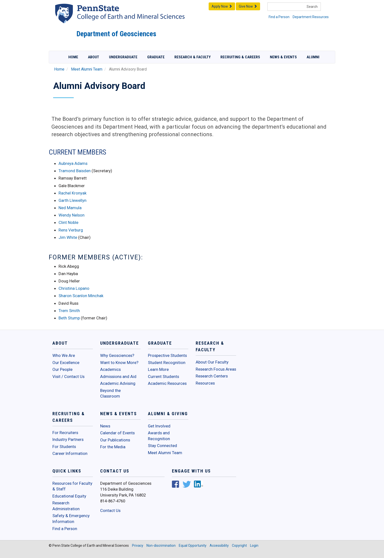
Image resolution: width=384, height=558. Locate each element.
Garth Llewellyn (72, 200)
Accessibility (219, 545)
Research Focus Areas (216, 369)
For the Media (112, 446)
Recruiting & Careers (240, 57)
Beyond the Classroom (110, 393)
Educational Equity (69, 496)
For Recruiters (65, 432)
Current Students (163, 376)
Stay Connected (162, 445)
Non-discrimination (161, 545)
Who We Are (63, 355)
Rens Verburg (71, 230)
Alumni (313, 57)
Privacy (137, 545)
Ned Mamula (70, 207)
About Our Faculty (212, 362)
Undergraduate (123, 57)
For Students (64, 446)
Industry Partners (68, 439)
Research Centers (212, 376)
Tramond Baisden (75, 170)
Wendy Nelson (71, 215)
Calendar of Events (117, 432)
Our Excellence (65, 362)
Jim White (68, 237)
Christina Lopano (74, 288)
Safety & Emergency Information (71, 518)
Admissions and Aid (118, 376)
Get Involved (159, 426)
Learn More (158, 369)
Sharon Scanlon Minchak (81, 295)
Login (254, 545)
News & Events (283, 57)
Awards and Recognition (159, 435)
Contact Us (110, 510)
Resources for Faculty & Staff (72, 486)
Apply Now (222, 6)
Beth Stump (69, 317)
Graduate (156, 57)
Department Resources (311, 17)
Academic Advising (117, 383)
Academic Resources (167, 383)
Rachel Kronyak (72, 193)
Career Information (69, 453)
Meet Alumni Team (86, 69)
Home (73, 57)
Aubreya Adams (73, 163)
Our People (62, 369)
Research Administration (66, 505)
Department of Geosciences (116, 34)
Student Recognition (166, 362)
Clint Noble (68, 222)
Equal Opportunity (192, 545)
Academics (110, 369)
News (105, 426)
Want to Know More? (119, 362)
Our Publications (115, 439)
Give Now (248, 6)
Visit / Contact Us (68, 376)
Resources (205, 383)
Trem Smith (69, 310)
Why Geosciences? (117, 355)
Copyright (239, 545)
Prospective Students (167, 355)
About (93, 57)
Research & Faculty (192, 57)
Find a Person (279, 17)
